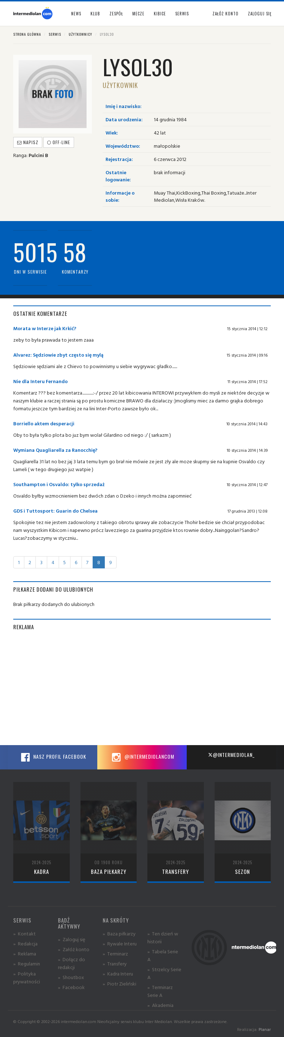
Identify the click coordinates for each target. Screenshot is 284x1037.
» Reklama (24, 953)
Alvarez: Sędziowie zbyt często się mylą (58, 354)
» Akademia (160, 1005)
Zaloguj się (259, 13)
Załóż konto (225, 13)
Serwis (55, 34)
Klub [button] (95, 13)
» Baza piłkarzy (119, 933)
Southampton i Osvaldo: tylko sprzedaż (59, 484)
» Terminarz (115, 953)
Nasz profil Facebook (52, 757)
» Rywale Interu (120, 943)
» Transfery (115, 963)
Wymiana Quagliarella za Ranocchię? (55, 450)
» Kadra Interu (118, 973)
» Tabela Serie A (162, 955)
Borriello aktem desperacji (43, 423)
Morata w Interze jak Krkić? (44, 328)
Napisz (27, 142)
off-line (58, 142)
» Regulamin (26, 963)
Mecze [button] (138, 13)
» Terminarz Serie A (160, 991)
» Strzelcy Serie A (164, 973)
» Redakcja (25, 943)
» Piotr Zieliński (119, 983)
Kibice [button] (160, 13)
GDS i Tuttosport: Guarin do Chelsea (55, 510)
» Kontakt (24, 933)
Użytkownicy (80, 34)
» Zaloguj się (71, 939)
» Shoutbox (71, 977)
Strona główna (27, 34)
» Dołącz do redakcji (71, 963)
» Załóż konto (73, 949)
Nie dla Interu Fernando (40, 381)
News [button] (76, 13)
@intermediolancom (142, 757)
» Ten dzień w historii (162, 937)
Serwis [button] (182, 13)
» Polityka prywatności (26, 977)
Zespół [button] (116, 13)
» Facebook (71, 987)
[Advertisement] (142, 688)
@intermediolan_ (231, 754)
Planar (265, 1029)
